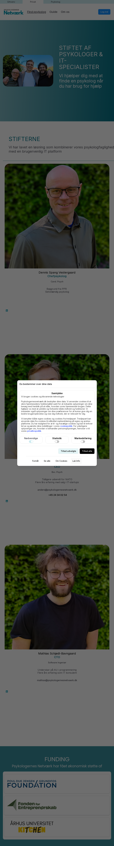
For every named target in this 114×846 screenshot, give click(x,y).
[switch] (31, 441)
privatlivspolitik (34, 431)
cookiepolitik (66, 426)
